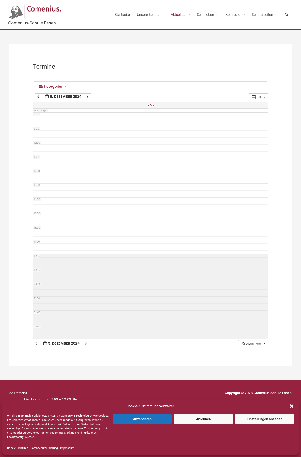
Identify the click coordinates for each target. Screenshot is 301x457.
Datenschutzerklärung (44, 448)
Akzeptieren (142, 419)
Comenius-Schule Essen (32, 23)
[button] (291, 406)
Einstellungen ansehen (264, 419)
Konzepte (233, 14)
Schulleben (205, 14)
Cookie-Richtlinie (17, 448)
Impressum (67, 448)
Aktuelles (178, 14)
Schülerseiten (262, 14)
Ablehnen (203, 419)
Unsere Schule (148, 14)
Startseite (122, 14)
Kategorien (53, 86)
